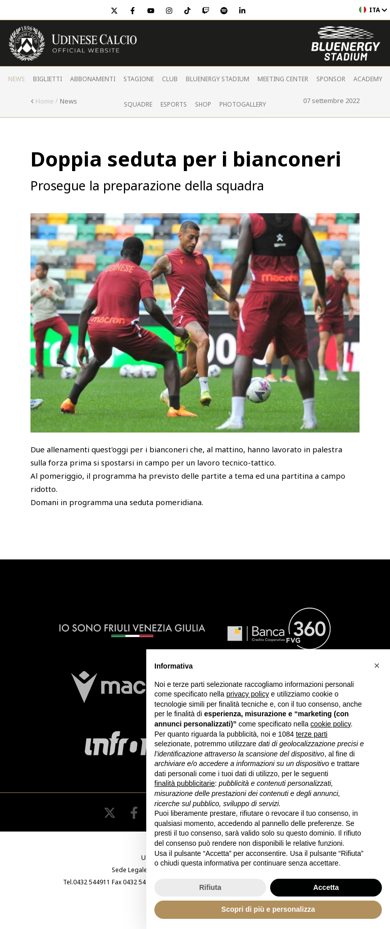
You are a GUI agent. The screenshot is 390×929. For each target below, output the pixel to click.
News (16, 79)
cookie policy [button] (330, 724)
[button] (377, 665)
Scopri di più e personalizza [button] (268, 909)
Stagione (138, 79)
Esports (173, 104)
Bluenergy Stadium (217, 79)
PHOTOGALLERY (242, 104)
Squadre (138, 104)
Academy (367, 79)
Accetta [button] (326, 887)
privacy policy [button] (247, 694)
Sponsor (330, 79)
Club (170, 79)
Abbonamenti (92, 79)
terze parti (312, 734)
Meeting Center (282, 79)
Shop (203, 104)
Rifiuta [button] (210, 887)
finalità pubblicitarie (184, 783)
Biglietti (47, 79)
